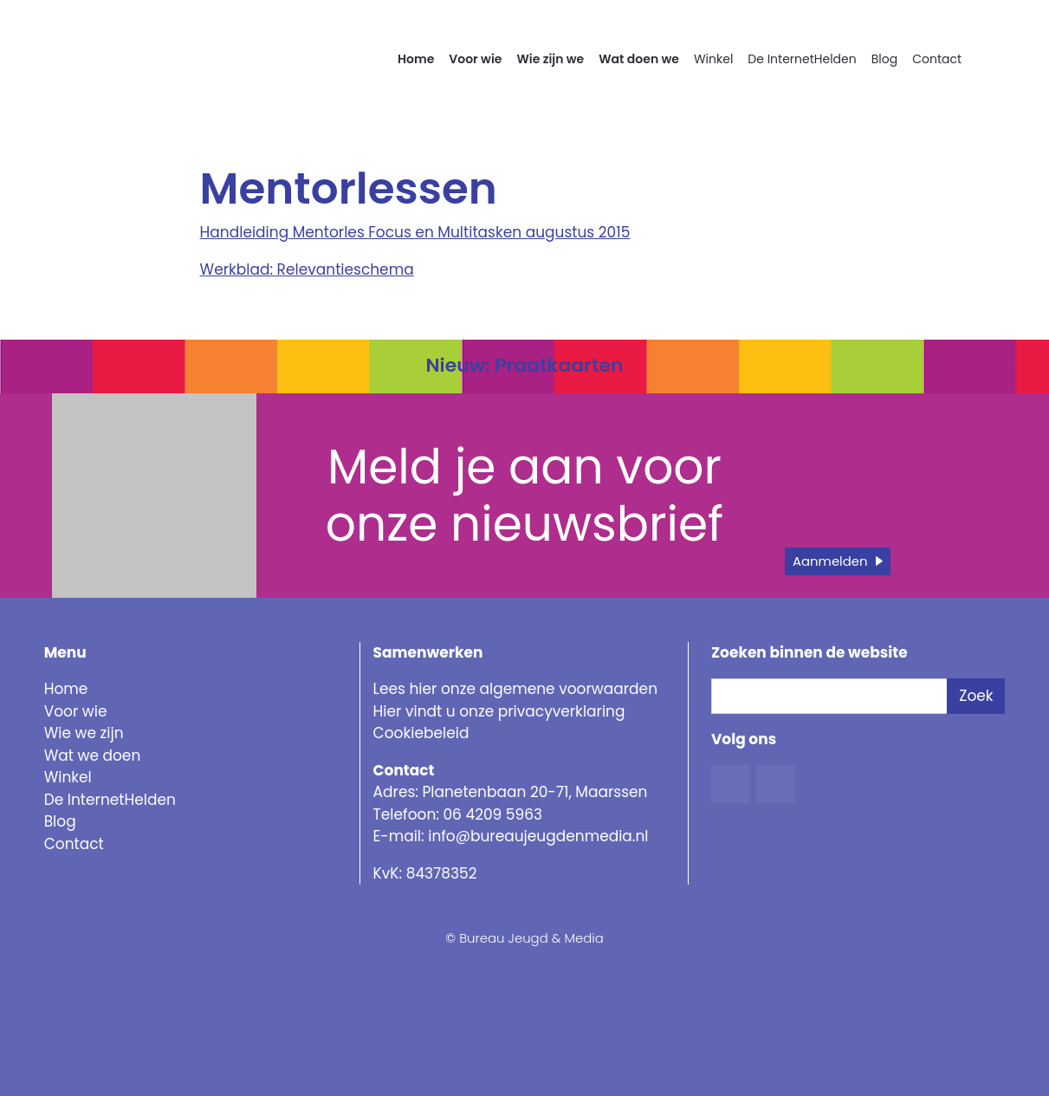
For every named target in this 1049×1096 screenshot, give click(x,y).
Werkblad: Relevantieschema (307, 269)
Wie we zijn (84, 733)
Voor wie (475, 59)
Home (416, 59)
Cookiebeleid (421, 733)
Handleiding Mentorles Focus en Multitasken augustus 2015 (415, 232)
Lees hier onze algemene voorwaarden (515, 688)
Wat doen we (639, 59)
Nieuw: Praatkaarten (524, 365)
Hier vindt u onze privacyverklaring (499, 711)
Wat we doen (92, 755)
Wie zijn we (550, 59)
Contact (937, 59)
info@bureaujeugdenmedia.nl (538, 836)
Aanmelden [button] (830, 561)
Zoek (976, 695)
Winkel (713, 59)
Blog (884, 59)
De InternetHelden (802, 59)
